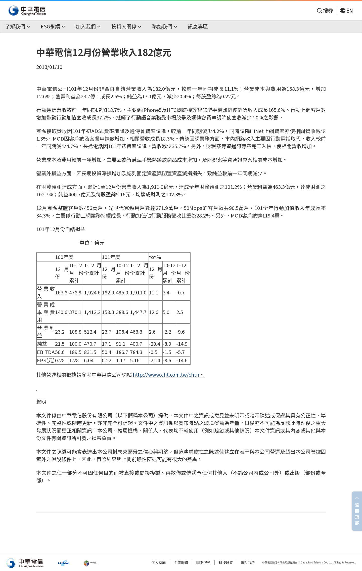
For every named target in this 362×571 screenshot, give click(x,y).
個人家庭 (159, 562)
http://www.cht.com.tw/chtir (166, 374)
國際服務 (203, 562)
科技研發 (226, 562)
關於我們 (248, 562)
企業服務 (181, 562)
